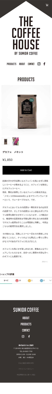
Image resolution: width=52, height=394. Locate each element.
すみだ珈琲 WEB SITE (26, 363)
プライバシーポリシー (26, 369)
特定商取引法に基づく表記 (26, 375)
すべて (6, 280)
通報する (45, 261)
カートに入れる (26, 170)
